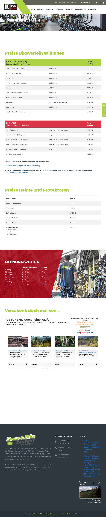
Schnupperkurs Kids (62, 351)
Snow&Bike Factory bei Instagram (92, 470)
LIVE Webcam (97, 499)
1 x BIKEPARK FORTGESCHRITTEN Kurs (87, 351)
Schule (40, 9)
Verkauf (59, 9)
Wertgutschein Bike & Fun (18, 351)
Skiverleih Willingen (91, 458)
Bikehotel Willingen (91, 456)
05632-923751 (86, 2)
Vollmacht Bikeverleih (19, 173)
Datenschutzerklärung (92, 447)
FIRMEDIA (65, 514)
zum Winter (80, 9)
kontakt (92, 9)
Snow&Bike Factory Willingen (45, 514)
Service (69, 9)
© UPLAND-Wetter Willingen (94, 502)
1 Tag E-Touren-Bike (39, 351)
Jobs (85, 452)
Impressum (88, 449)
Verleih (31, 9)
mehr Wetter (88, 499)
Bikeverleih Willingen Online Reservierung (23, 166)
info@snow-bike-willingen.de (66, 2)
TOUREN (49, 9)
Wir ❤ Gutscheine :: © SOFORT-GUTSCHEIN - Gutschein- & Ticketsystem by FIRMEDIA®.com (32, 368)
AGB (85, 440)
